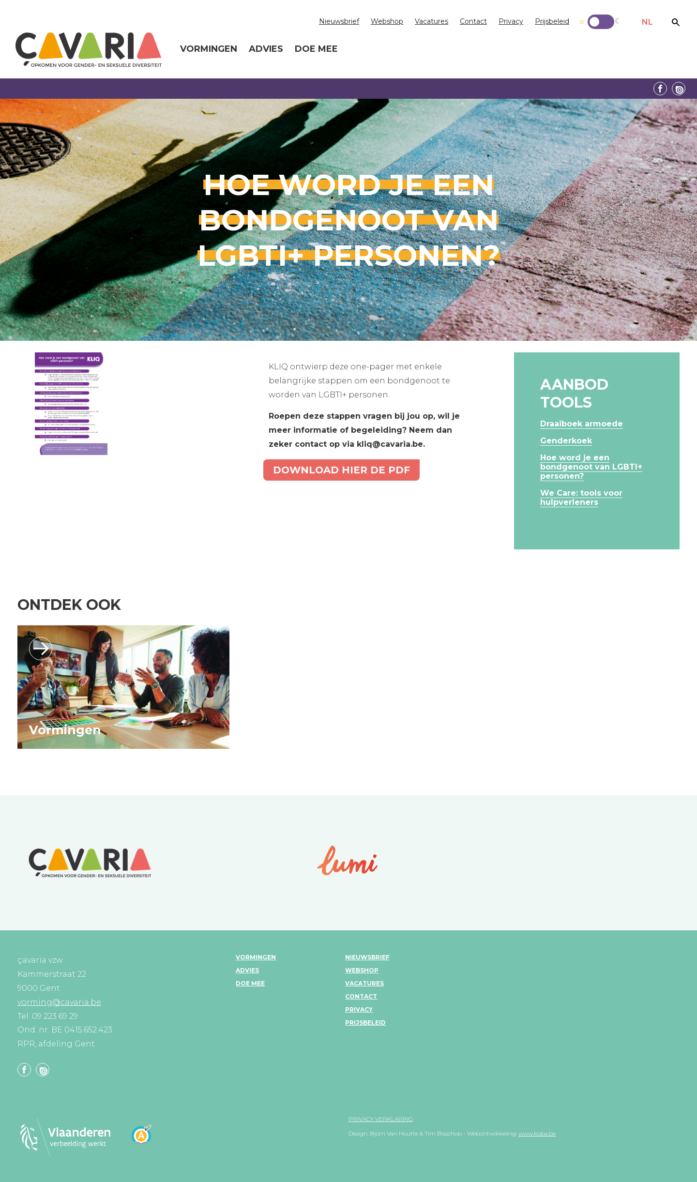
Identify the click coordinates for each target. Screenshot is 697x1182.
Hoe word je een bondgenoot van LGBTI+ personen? (591, 467)
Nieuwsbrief (339, 21)
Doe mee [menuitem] (316, 49)
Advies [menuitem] (266, 49)
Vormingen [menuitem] (208, 49)
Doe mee (250, 983)
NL (647, 22)
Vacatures (431, 21)
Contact (473, 21)
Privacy (511, 21)
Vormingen (65, 730)
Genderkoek (566, 440)
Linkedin (678, 88)
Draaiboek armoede (581, 423)
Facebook (660, 88)
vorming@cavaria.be (59, 1002)
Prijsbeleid (552, 21)
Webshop (387, 21)
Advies (247, 970)
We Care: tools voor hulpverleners (581, 497)
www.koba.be (537, 1133)
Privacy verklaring (380, 1118)
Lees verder (40, 648)
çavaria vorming (88, 49)
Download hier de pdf (341, 470)
